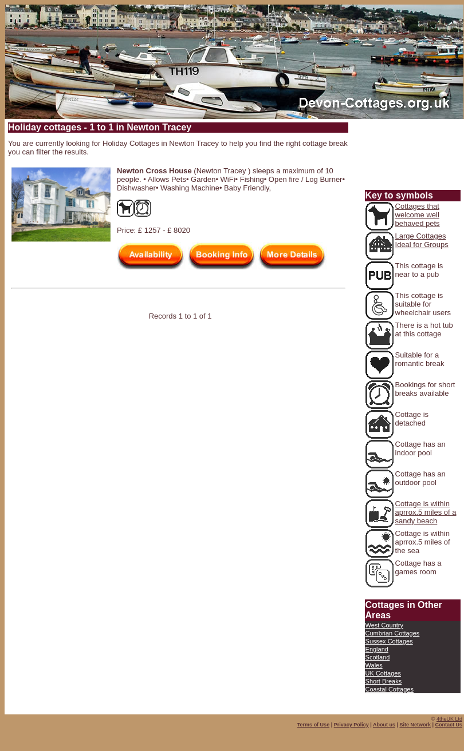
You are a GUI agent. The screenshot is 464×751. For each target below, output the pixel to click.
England (376, 649)
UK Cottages (383, 673)
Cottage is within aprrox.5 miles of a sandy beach (426, 512)
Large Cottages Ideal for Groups (422, 240)
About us (384, 725)
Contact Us (448, 725)
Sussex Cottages (389, 641)
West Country (384, 625)
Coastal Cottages (389, 689)
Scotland (377, 657)
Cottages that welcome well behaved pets (417, 215)
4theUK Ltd (449, 719)
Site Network (415, 725)
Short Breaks (383, 681)
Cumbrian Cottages (392, 633)
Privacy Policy (351, 725)
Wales (374, 665)
